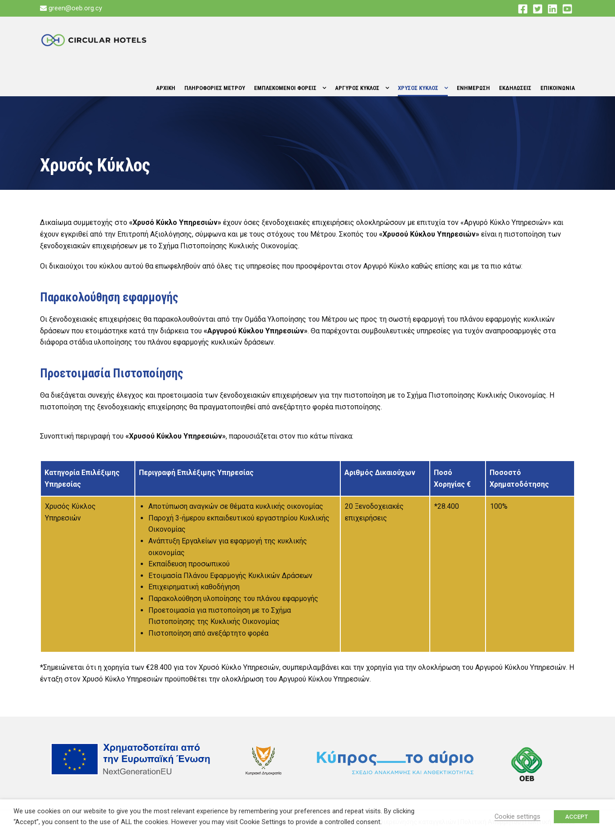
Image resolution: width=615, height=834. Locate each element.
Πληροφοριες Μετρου (214, 88)
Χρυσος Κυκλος (418, 88)
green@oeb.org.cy (75, 8)
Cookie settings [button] (517, 816)
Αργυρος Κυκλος (357, 88)
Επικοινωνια (557, 88)
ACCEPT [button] (576, 816)
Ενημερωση (473, 88)
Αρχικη (165, 88)
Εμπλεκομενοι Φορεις (285, 88)
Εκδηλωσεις (515, 88)
